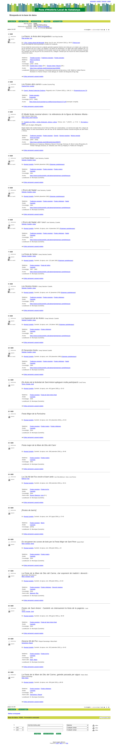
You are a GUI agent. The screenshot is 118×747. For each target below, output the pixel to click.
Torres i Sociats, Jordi (28, 384)
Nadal (67, 201)
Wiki (67, 743)
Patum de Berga (35, 60)
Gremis (56, 135)
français (104, 1)
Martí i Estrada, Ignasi (28, 543)
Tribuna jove (76, 42)
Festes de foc (45, 489)
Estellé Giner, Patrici (36, 66)
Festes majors (58, 169)
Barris (42, 523)
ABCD (61, 743)
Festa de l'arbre (45, 265)
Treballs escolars (35, 58)
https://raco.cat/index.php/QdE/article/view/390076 (45, 142)
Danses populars (64, 135)
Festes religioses (59, 201)
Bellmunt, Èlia (25, 478)
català (109, 1)
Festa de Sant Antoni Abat (49, 395)
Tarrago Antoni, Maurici (54, 66)
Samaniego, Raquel (27, 643)
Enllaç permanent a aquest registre (33, 76)
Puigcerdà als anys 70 (80, 90)
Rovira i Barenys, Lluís (37, 495)
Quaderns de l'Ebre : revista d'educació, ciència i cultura (40, 122)
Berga (32, 62)
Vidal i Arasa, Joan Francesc (30, 117)
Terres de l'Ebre (35, 137)
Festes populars (59, 58)
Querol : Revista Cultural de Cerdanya (34, 90)
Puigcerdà (32, 97)
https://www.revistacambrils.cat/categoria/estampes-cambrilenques (50, 175)
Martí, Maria (33, 659)
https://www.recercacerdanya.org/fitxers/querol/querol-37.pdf (47, 102)
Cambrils (32, 171)
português (93, 1)
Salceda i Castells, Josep (29, 160)
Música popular (75, 135)
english (99, 1)
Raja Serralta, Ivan (27, 38)
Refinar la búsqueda (43, 26)
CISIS (57, 743)
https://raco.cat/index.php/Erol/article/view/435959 (45, 68)
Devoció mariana (57, 587)
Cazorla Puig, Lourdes (28, 86)
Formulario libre (105, 717)
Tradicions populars (47, 58)
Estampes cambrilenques (57, 164)
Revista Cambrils (29, 164)
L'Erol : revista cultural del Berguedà (34, 42)
